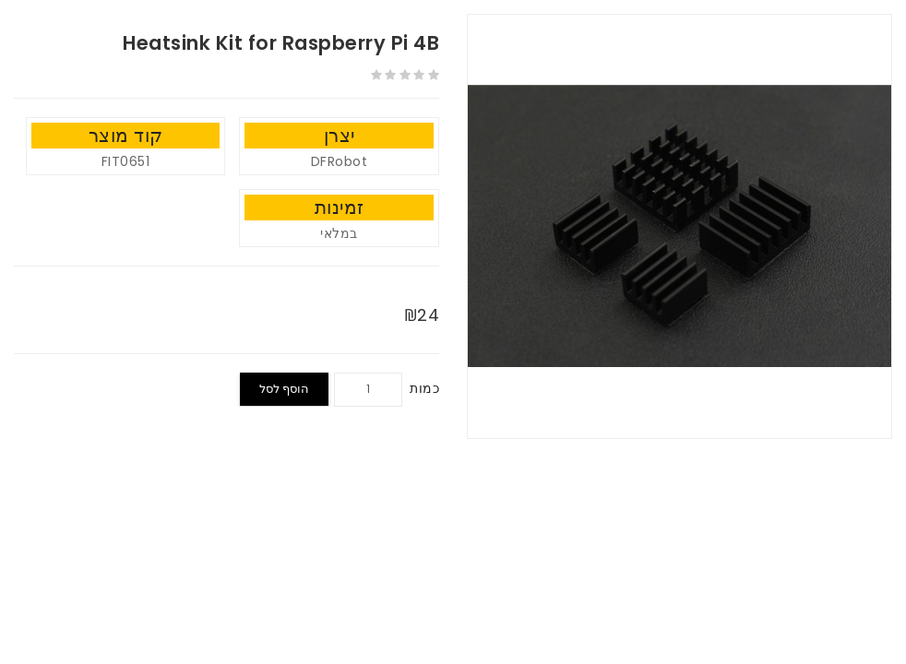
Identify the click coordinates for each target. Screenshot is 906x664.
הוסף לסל (284, 388)
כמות (424, 388)
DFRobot (339, 161)
